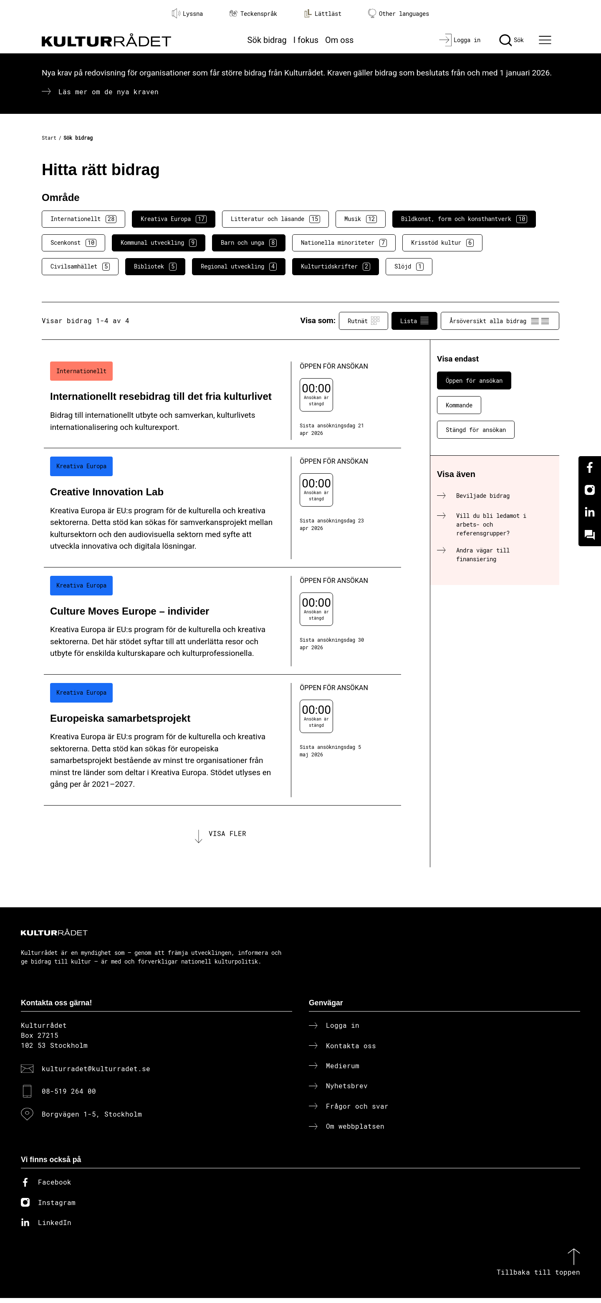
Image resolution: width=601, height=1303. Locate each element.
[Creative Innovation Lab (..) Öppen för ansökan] (222, 507)
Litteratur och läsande (275, 219)
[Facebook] (589, 467)
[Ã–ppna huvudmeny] (546, 40)
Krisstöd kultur (442, 243)
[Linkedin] (589, 512)
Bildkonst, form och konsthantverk (464, 219)
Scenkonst (73, 243)
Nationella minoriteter (344, 243)
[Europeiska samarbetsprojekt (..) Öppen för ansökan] (222, 740)
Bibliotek (155, 266)
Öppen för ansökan (474, 380)
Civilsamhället (80, 266)
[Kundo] (589, 535)
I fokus (305, 40)
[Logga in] (460, 40)
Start (49, 137)
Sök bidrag (267, 40)
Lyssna (187, 13)
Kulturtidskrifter (335, 266)
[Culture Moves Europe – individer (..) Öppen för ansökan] (222, 621)
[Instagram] (589, 490)
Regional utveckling (239, 266)
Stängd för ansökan (476, 430)
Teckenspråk (253, 14)
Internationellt (83, 219)
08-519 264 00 (69, 1096)
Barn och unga (249, 243)
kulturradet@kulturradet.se (96, 1073)
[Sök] (511, 40)
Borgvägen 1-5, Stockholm (92, 1118)
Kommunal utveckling (159, 243)
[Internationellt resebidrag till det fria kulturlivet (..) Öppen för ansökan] (222, 401)
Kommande (459, 405)
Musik (360, 219)
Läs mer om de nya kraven (108, 91)
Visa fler (227, 835)
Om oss (339, 40)
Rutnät (363, 320)
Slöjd (409, 266)
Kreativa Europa (174, 219)
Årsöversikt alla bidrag (499, 320)
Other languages (398, 13)
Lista (414, 320)
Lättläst (322, 13)
